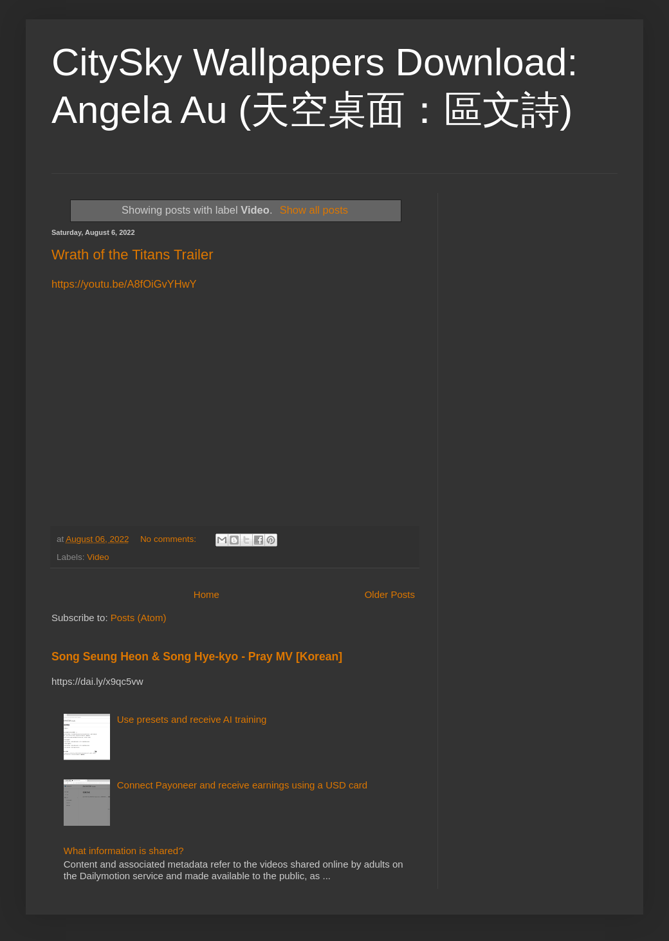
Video (98, 557)
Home (206, 594)
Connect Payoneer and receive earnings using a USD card (242, 784)
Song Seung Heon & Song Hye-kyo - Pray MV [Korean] (196, 656)
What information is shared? (124, 850)
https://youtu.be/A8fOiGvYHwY (124, 284)
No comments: (169, 539)
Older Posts (390, 594)
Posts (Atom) (139, 617)
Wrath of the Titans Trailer (132, 255)
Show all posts (314, 210)
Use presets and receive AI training (192, 719)
